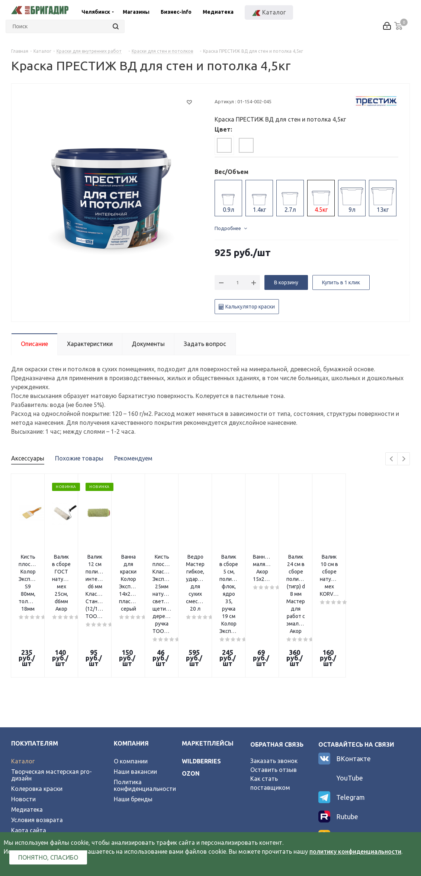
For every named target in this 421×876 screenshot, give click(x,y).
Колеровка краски (36, 718)
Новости (23, 728)
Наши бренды (133, 728)
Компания (131, 672)
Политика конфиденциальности (145, 714)
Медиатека (218, 12)
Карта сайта (28, 759)
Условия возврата (37, 749)
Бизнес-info (176, 12)
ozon (191, 702)
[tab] (224, 145)
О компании (131, 690)
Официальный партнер (43, 770)
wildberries (201, 690)
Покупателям (34, 672)
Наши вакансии (135, 701)
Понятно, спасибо (48, 857)
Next (404, 459)
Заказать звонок (274, 690)
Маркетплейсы (208, 672)
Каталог (23, 690)
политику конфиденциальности (355, 851)
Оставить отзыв (273, 699)
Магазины (136, 12)
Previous (392, 459)
